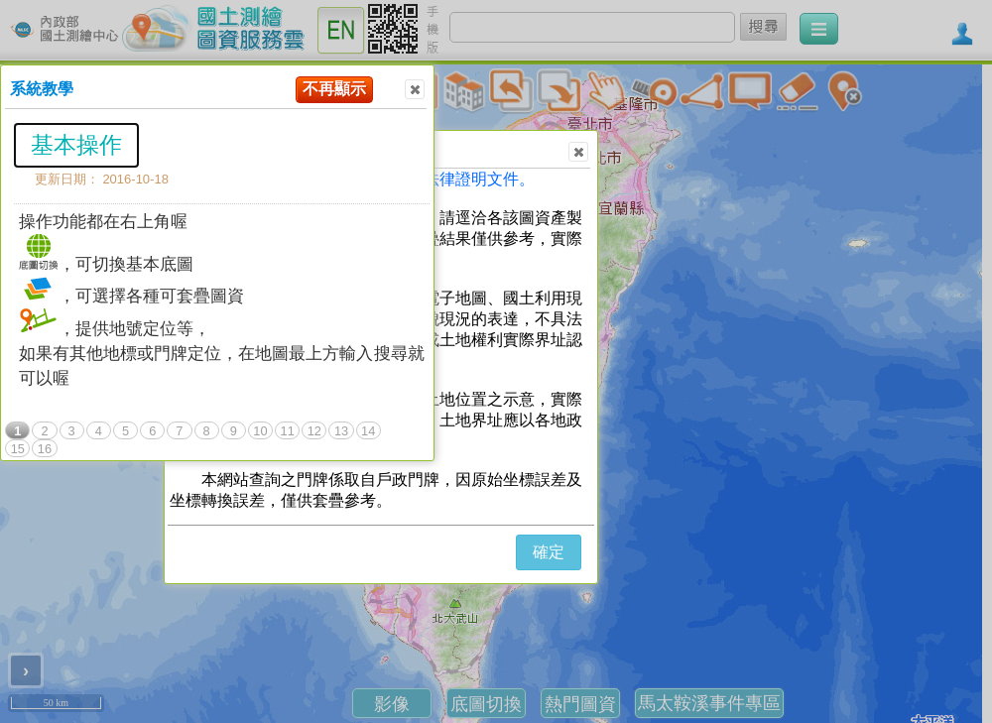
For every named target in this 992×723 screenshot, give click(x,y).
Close (414, 89)
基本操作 (76, 145)
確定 (548, 551)
